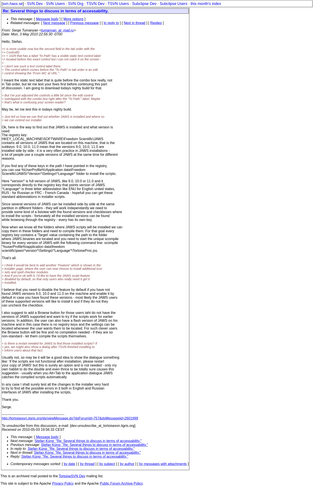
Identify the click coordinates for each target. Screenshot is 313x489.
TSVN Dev (96, 4)
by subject (107, 464)
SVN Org (75, 4)
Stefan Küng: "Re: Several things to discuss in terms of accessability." (88, 441)
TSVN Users (118, 4)
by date (69, 464)
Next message (54, 23)
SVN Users (55, 4)
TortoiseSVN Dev (72, 476)
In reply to (111, 23)
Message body (47, 19)
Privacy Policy (63, 483)
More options (73, 19)
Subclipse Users (173, 4)
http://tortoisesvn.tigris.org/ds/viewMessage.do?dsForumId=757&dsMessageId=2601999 (70, 418)
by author (127, 464)
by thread (87, 464)
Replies (156, 23)
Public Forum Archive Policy (121, 483)
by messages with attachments (163, 464)
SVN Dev (35, 4)
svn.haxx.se (13, 4)
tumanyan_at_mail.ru (57, 30)
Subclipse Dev (144, 4)
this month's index (206, 4)
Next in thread (134, 23)
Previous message (84, 23)
